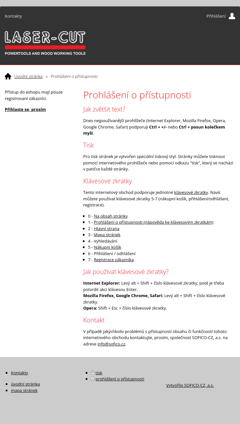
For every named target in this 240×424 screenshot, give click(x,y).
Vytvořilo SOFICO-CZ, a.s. (190, 385)
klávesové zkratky (191, 192)
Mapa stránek (107, 234)
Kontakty (13, 16)
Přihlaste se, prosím (25, 109)
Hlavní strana (106, 228)
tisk (99, 373)
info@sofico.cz (111, 344)
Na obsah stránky (111, 216)
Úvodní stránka (28, 76)
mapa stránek (24, 390)
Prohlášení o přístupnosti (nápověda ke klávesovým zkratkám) (153, 222)
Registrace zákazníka (114, 259)
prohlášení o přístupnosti (120, 379)
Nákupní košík (107, 247)
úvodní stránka (25, 384)
